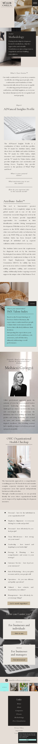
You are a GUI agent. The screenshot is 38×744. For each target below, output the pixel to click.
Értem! (27, 739)
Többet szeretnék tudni (23, 737)
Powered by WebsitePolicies (23, 741)
